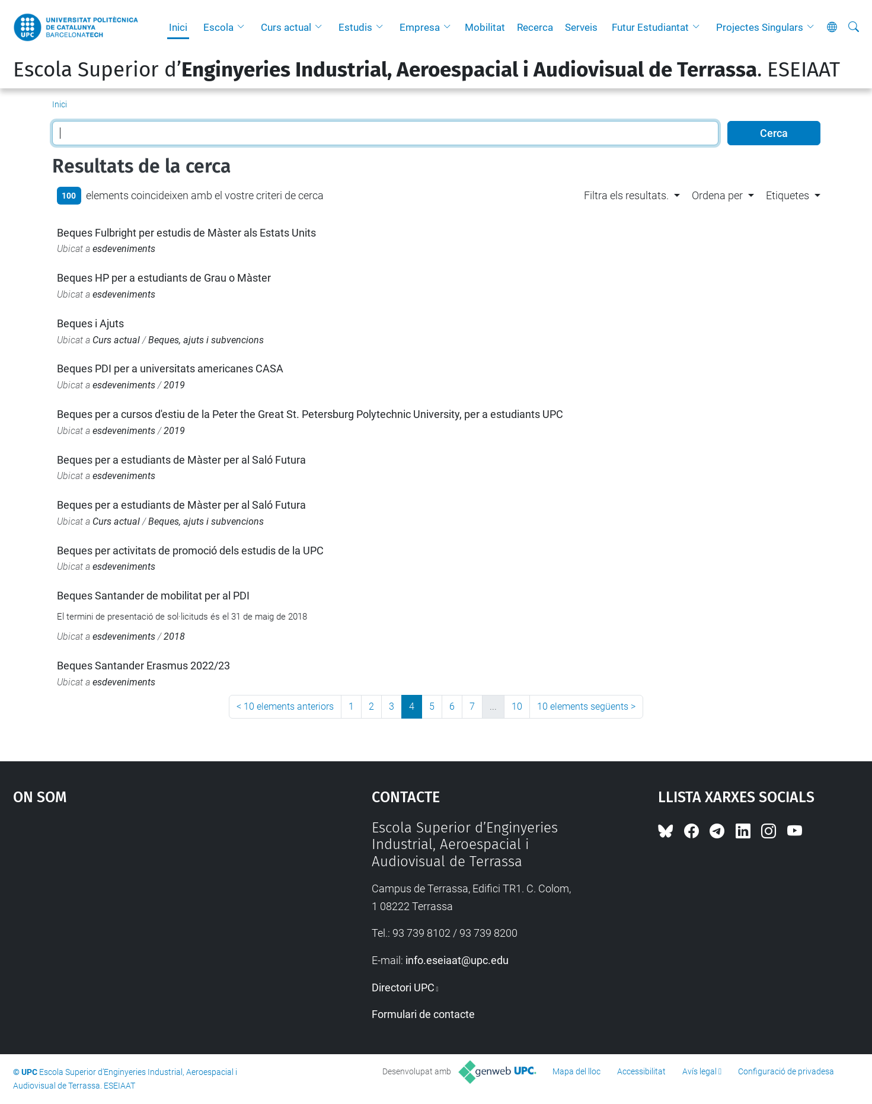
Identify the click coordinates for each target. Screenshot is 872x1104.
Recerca (535, 27)
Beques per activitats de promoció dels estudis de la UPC (190, 550)
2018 (174, 636)
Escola (218, 27)
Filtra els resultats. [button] (626, 195)
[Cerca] (853, 27)
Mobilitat (485, 27)
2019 (174, 385)
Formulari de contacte (423, 1014)
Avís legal (699, 1071)
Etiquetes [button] (787, 195)
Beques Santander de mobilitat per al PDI (153, 595)
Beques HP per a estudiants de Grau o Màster (164, 278)
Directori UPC (403, 987)
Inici (178, 27)
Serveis (581, 27)
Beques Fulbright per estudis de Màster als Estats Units (186, 232)
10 (517, 706)
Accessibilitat (641, 1071)
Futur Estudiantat (650, 27)
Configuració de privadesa (786, 1071)
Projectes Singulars (759, 27)
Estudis (355, 27)
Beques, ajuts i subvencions (206, 340)
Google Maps (149, 908)
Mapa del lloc (576, 1071)
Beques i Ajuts (90, 323)
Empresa (420, 27)
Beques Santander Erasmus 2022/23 (143, 665)
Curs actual (286, 27)
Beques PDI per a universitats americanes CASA (170, 368)
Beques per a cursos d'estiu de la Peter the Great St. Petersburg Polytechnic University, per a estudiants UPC (310, 414)
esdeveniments (123, 248)
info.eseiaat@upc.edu (457, 960)
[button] (243, 27)
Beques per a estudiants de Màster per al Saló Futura (181, 460)
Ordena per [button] (717, 195)
